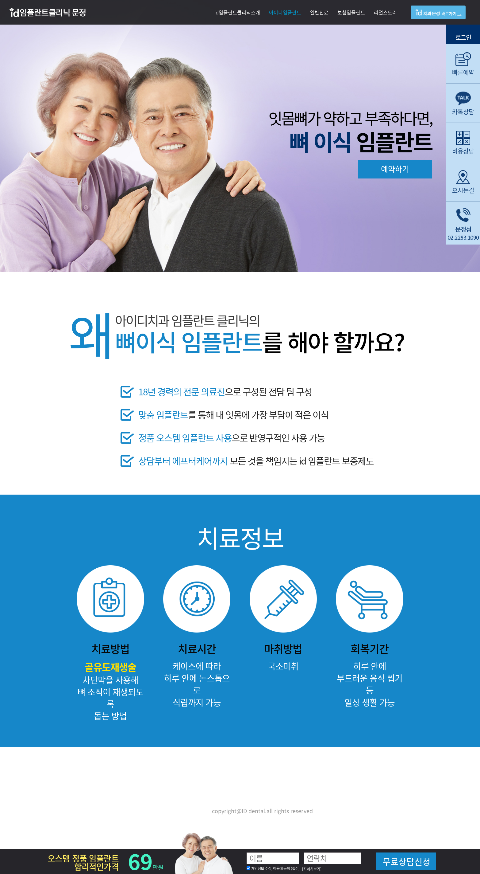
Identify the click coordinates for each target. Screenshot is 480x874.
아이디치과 (442, 18)
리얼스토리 (385, 12)
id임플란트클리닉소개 (237, 12)
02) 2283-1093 (275, 794)
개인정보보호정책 (187, 811)
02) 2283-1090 (220, 794)
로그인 (463, 37)
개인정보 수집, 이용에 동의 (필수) (275, 868)
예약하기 (395, 168)
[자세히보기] (311, 869)
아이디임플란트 (285, 12)
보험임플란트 (351, 12)
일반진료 (319, 12)
